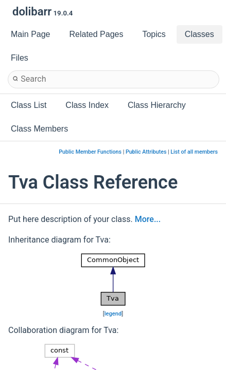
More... (148, 219)
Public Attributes (146, 152)
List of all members (194, 152)
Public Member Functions (90, 152)
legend (113, 313)
